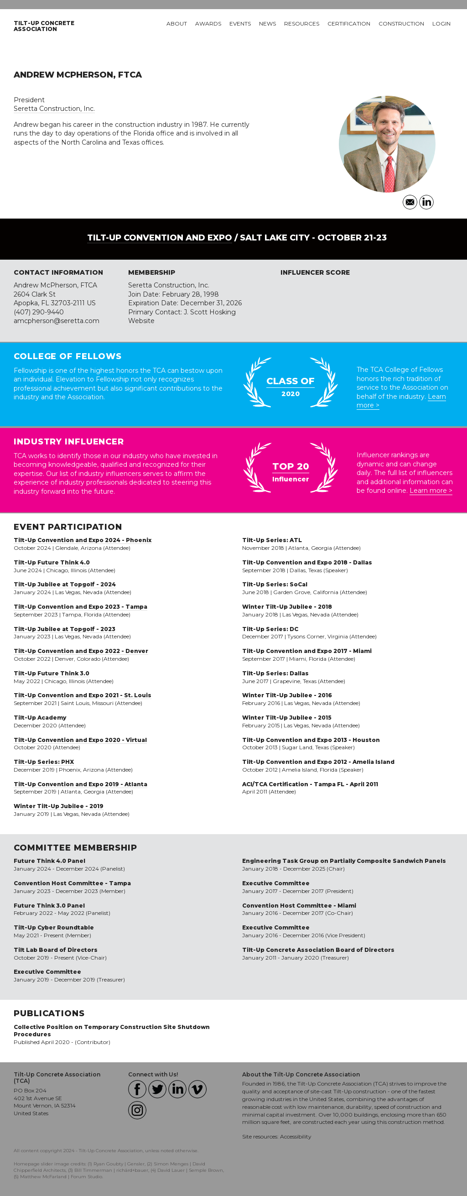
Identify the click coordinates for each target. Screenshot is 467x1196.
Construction (401, 23)
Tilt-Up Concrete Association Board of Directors (318, 949)
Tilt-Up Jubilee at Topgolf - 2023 (64, 629)
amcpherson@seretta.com (56, 321)
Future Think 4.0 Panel (49, 860)
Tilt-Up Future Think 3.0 (51, 673)
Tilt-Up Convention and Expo (159, 238)
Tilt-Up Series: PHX (44, 761)
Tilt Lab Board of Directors (56, 949)
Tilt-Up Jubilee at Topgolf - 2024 (65, 584)
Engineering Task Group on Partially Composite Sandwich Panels (344, 860)
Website (141, 321)
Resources (301, 23)
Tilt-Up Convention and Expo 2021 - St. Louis (82, 695)
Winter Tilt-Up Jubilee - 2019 (59, 806)
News (267, 23)
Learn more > (431, 490)
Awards (208, 23)
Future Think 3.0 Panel (49, 905)
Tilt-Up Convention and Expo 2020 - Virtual (80, 739)
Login (441, 23)
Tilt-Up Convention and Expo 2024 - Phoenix (82, 540)
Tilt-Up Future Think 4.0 (52, 562)
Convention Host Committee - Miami (299, 905)
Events (240, 23)
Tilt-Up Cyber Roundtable (54, 927)
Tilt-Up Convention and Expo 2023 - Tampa (80, 606)
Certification (348, 23)
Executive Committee (47, 971)
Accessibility (295, 1136)
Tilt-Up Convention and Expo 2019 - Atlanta (80, 784)
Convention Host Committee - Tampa (72, 883)
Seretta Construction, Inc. (54, 108)
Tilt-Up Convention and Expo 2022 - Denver (81, 651)
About (176, 23)
